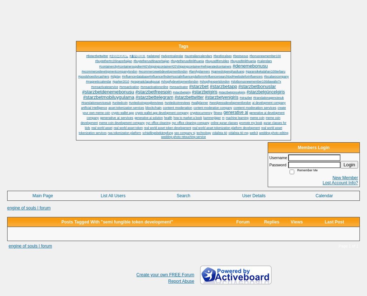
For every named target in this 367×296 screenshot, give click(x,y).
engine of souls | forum (29, 208)
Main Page (43, 195)
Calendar (324, 195)
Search (183, 195)
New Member (345, 177)
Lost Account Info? (340, 182)
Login (349, 164)
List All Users (113, 195)
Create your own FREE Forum (165, 274)
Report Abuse (181, 281)
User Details (254, 195)
